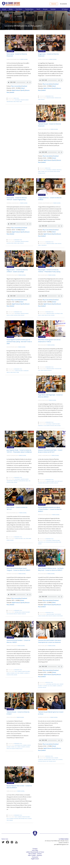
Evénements (48, 96)
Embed (23, 88)
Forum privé (35, 857)
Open (14, 101)
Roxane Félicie (24, 818)
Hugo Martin (47, 425)
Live (48, 171)
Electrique (57, 313)
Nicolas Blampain (54, 542)
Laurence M (26, 673)
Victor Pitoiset (59, 615)
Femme (42, 171)
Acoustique (17, 99)
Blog (16, 671)
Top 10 (38, 9)
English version (35, 858)
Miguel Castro (10, 315)
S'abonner (53, 4)
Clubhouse (40, 759)
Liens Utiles (35, 850)
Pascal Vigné (41, 315)
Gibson (18, 746)
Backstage (54, 684)
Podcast (42, 99)
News (15, 98)
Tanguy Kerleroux (42, 245)
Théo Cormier (10, 820)
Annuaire (45, 9)
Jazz (56, 481)
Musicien (51, 171)
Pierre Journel (24, 59)
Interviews (47, 682)
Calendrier (53, 9)
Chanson (54, 169)
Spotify (23, 90)
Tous (18, 98)
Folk (46, 171)
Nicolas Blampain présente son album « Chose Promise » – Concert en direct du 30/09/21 (50, 509)
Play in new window (16, 86)
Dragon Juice (58, 97)
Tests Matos (19, 9)
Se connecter (63, 4)
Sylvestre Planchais (53, 482)
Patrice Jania (19, 101)
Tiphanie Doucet (41, 173)
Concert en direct (24, 99)
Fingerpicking (10, 101)
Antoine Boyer (18, 612)
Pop (10, 748)
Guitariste (12, 673)
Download (24, 86)
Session (58, 171)
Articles (11, 9)
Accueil (4, 9)
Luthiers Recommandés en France (35, 852)
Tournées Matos (29, 9)
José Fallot (59, 481)
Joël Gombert (20, 673)
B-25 (21, 745)
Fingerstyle (40, 425)
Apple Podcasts (16, 90)
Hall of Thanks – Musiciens (35, 855)
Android (12, 92)
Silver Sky (49, 370)
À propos (35, 848)
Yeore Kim (23, 613)
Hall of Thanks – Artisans (35, 853)
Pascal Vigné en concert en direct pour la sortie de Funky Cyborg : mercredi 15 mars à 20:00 (19, 341)
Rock (49, 315)
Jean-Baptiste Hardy (23, 480)
